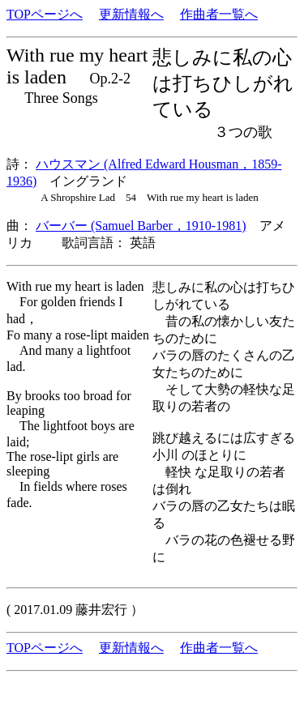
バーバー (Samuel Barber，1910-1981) (141, 225)
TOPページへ (44, 14)
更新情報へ (131, 14)
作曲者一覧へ (219, 14)
